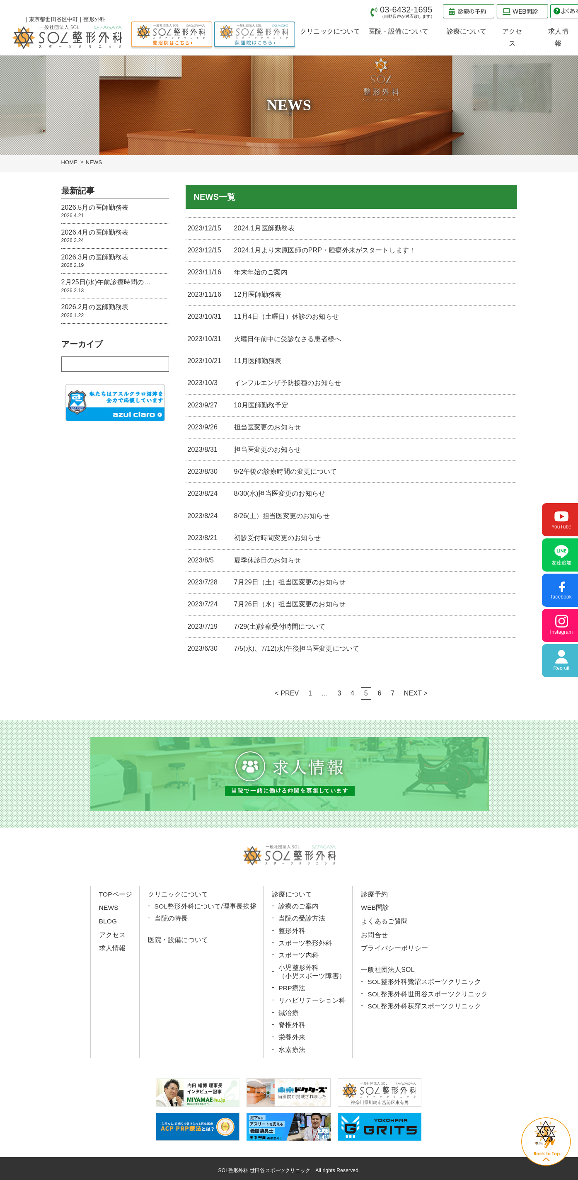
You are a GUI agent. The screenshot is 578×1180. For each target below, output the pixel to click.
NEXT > (416, 693)
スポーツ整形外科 (305, 942)
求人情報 (112, 947)
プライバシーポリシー (394, 947)
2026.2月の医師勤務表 (115, 311)
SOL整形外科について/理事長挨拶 (206, 906)
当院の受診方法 (301, 918)
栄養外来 (291, 1035)
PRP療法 (292, 986)
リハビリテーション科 (312, 998)
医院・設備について (178, 939)
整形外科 (291, 930)
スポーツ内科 (298, 954)
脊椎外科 (291, 1023)
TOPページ (116, 894)
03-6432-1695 (407, 12)
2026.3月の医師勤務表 (115, 261)
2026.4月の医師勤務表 (115, 236)
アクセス (112, 934)
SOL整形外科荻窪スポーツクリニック (424, 1004)
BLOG (108, 920)
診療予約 (373, 894)
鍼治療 (288, 1010)
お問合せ (373, 934)
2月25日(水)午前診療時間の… (115, 286)
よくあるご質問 (383, 920)
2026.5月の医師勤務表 (115, 211)
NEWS (109, 907)
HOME (69, 162)
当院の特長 (171, 918)
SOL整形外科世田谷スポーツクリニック (427, 992)
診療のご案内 (298, 906)
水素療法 (291, 1047)
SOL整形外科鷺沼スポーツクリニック (424, 980)
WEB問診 (374, 907)
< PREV (287, 693)
